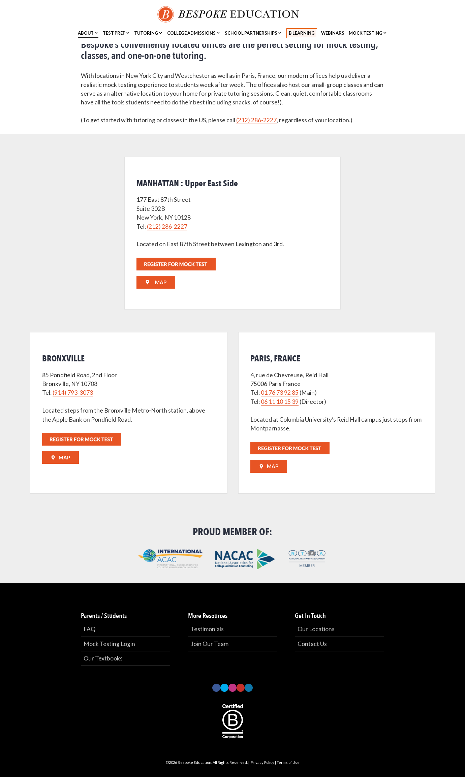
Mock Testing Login (109, 643)
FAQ (89, 629)
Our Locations (316, 629)
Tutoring (146, 33)
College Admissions (191, 33)
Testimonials (207, 629)
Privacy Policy (262, 762)
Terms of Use (288, 762)
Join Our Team (209, 643)
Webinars (332, 33)
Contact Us (312, 643)
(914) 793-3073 (73, 392)
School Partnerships (251, 33)
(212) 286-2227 (256, 120)
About (86, 33)
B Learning (302, 33)
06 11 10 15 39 (280, 401)
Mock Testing (365, 33)
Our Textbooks (103, 658)
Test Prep (114, 33)
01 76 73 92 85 (280, 392)
